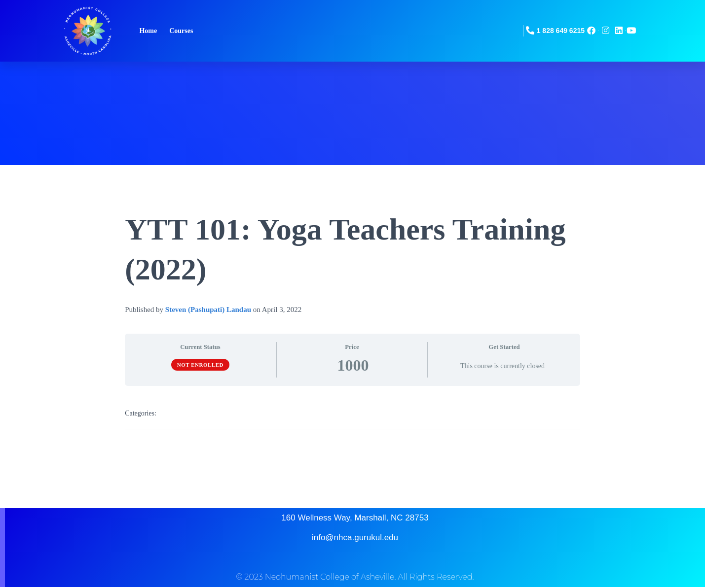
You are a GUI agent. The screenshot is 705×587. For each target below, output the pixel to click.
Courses (181, 31)
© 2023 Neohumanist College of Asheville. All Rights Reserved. (355, 577)
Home (148, 31)
